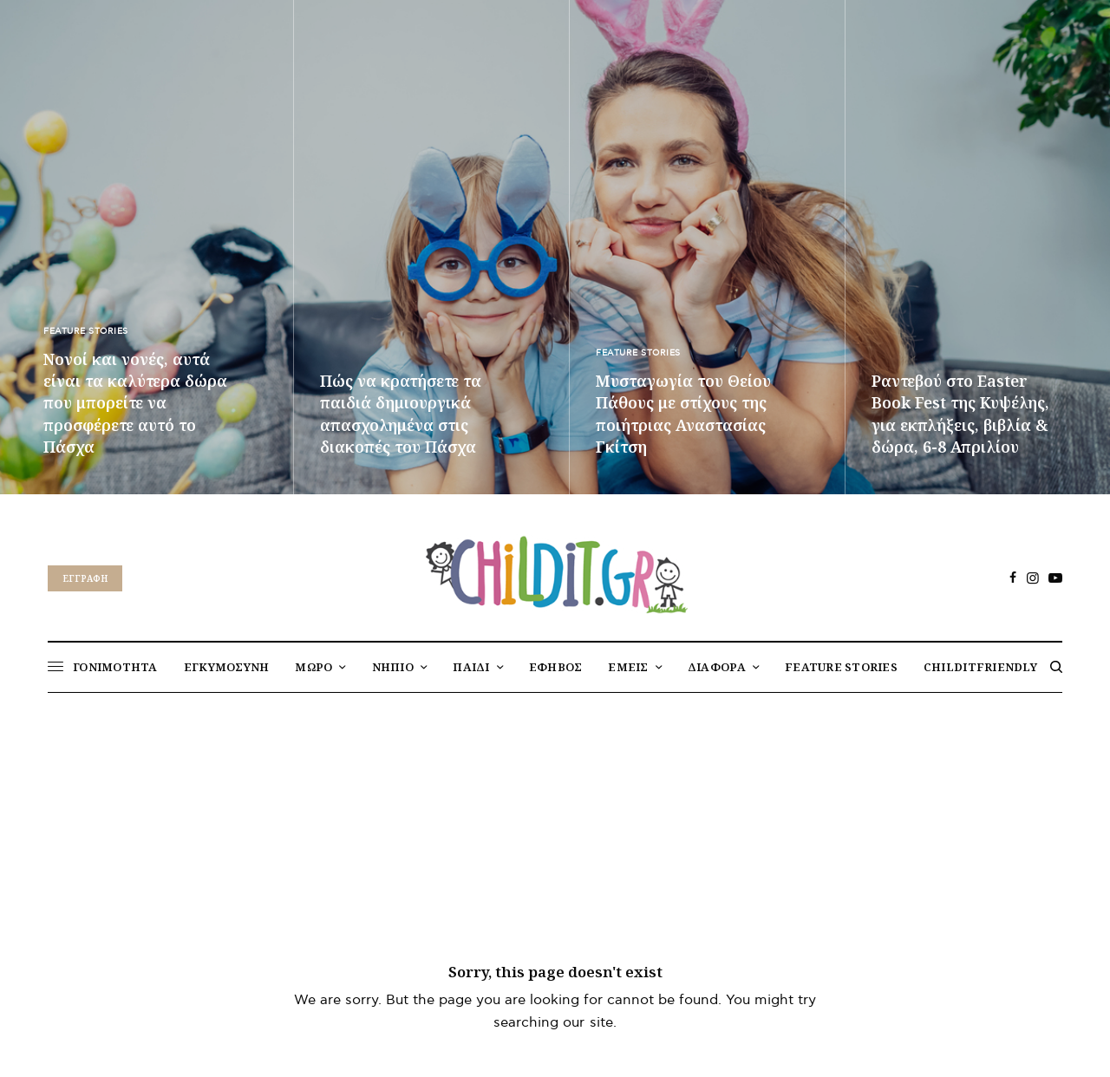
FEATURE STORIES (85, 331)
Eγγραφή (85, 578)
